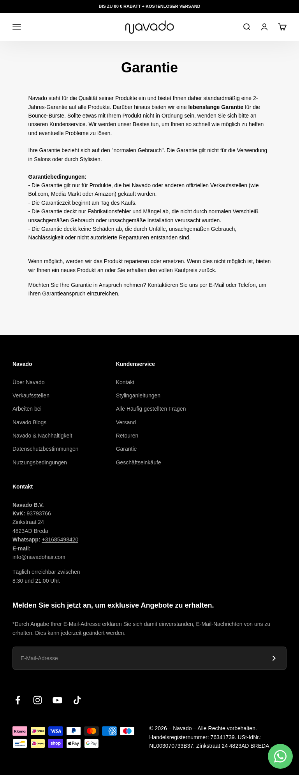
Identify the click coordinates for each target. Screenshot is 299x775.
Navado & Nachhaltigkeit (42, 435)
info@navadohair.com (38, 557)
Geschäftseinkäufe (138, 462)
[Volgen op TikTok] (77, 700)
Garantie (126, 449)
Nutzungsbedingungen (39, 462)
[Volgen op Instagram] (37, 700)
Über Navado (28, 382)
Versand (126, 422)
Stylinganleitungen (138, 395)
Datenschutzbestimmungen (45, 449)
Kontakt (125, 382)
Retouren (127, 435)
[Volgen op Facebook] (17, 700)
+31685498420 (60, 539)
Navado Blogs (29, 422)
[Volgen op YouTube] (57, 700)
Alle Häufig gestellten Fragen (151, 409)
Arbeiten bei (27, 409)
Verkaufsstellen (30, 395)
